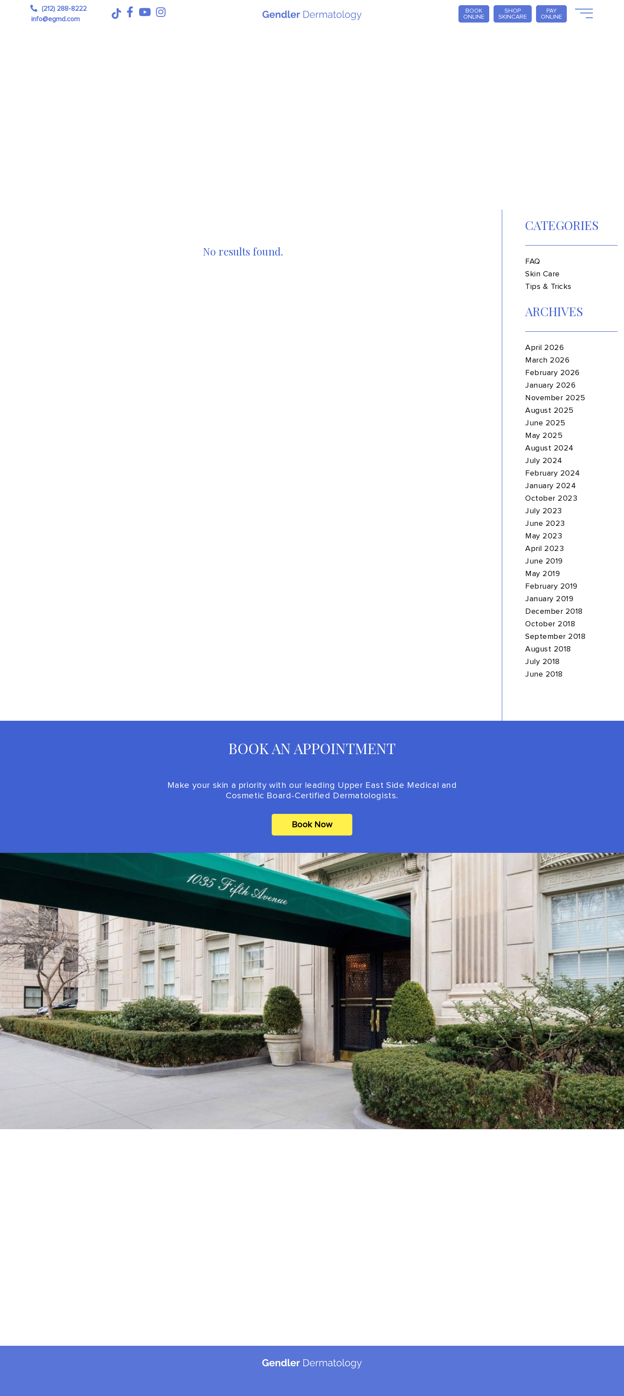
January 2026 (550, 385)
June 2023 (545, 524)
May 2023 (543, 536)
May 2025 (543, 436)
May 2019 (542, 574)
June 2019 (544, 561)
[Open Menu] (583, 14)
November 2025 (555, 398)
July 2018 (542, 662)
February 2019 (551, 586)
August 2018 (548, 649)
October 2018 (550, 624)
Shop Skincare (512, 13)
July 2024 (543, 461)
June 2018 (544, 674)
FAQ (532, 262)
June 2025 (545, 423)
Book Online (473, 13)
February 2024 (552, 473)
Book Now (312, 824)
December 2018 (554, 611)
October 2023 (551, 498)
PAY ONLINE (551, 13)
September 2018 (555, 637)
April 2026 (544, 348)
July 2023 (543, 511)
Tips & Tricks (548, 287)
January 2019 (549, 599)
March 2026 (547, 360)
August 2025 (549, 411)
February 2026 (552, 373)
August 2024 (549, 448)
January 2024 (550, 486)
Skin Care (542, 274)
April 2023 (544, 549)
